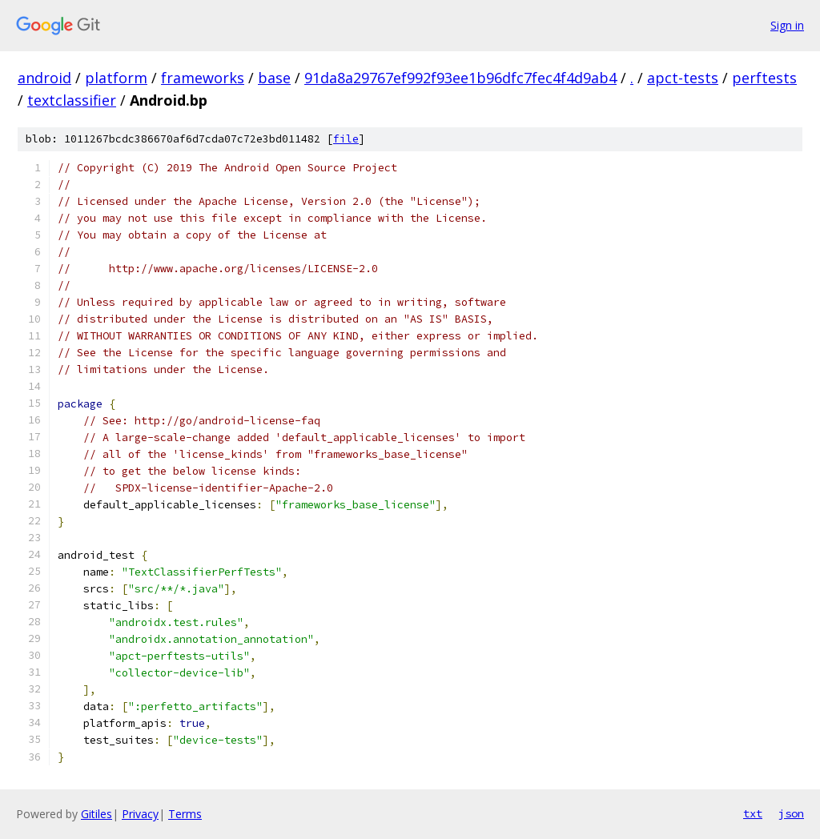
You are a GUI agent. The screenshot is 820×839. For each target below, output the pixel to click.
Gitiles (96, 813)
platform (116, 77)
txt (752, 813)
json (791, 813)
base (274, 77)
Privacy (140, 813)
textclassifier (71, 100)
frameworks (202, 77)
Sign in (787, 25)
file (346, 139)
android (44, 77)
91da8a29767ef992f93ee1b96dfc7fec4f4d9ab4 (460, 77)
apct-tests (682, 77)
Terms (185, 813)
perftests (764, 77)
